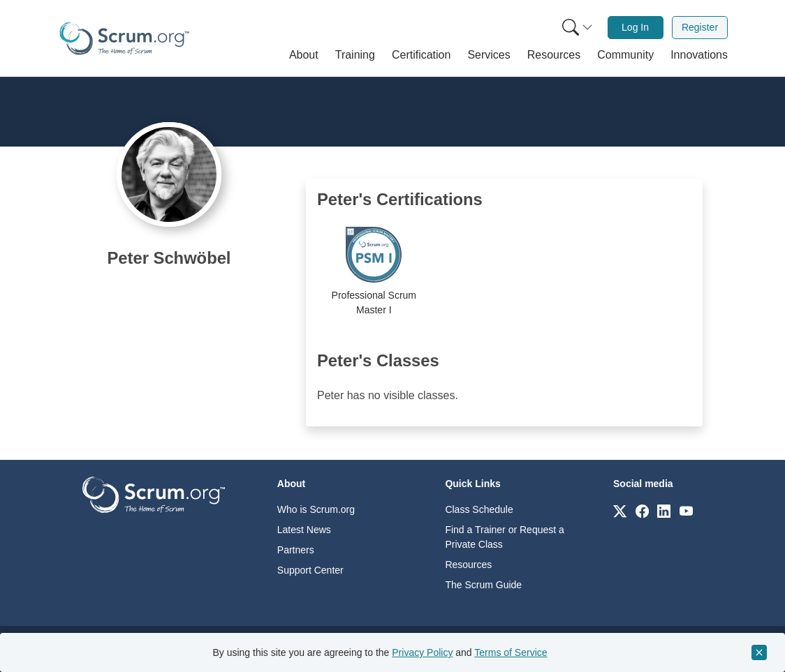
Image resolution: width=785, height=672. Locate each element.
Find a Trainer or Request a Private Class (504, 537)
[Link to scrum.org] (619, 510)
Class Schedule (479, 509)
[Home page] (124, 38)
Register (700, 27)
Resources (468, 564)
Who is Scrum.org (316, 509)
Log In (635, 27)
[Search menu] (577, 27)
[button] (304, 55)
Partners (295, 549)
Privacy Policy (422, 652)
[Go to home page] (153, 494)
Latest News (304, 529)
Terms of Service (510, 652)
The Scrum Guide (483, 584)
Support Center (310, 570)
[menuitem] (576, 27)
